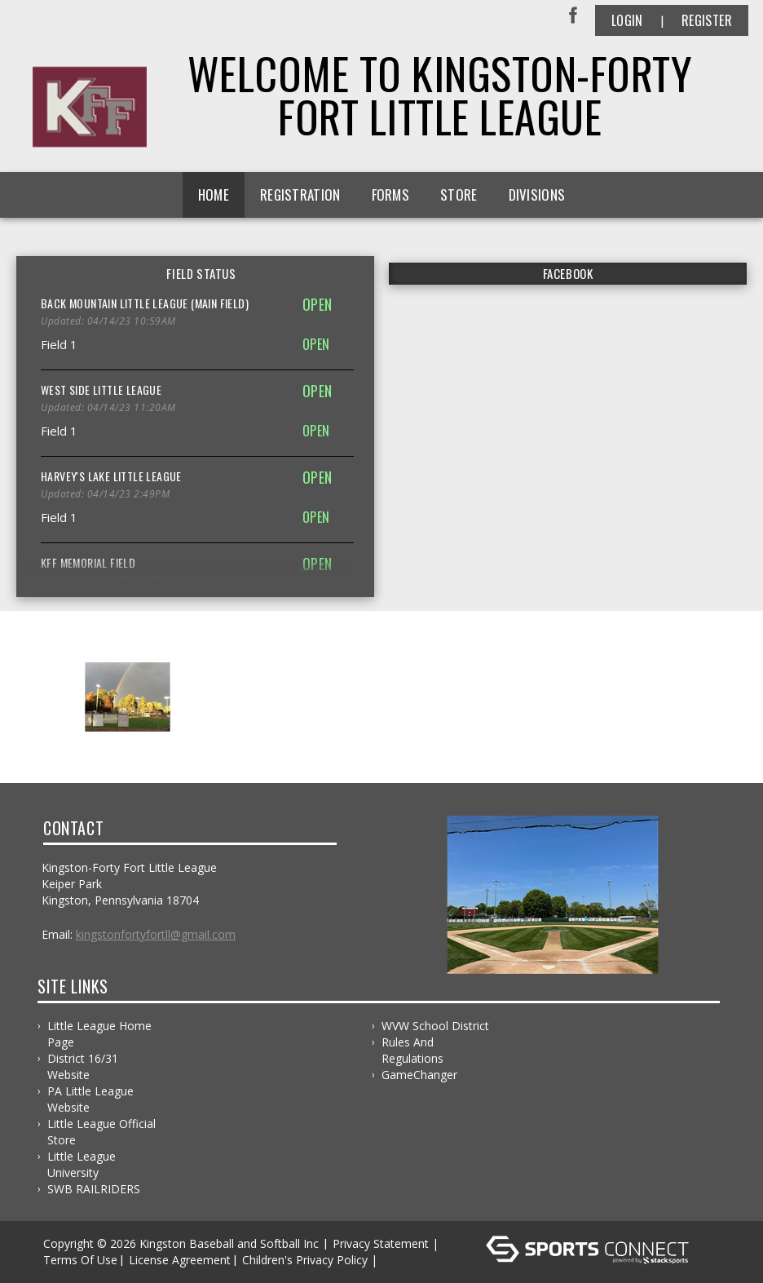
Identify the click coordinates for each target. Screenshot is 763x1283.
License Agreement (180, 1260)
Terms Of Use (80, 1260)
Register (706, 20)
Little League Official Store (101, 1132)
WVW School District (435, 1025)
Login (627, 20)
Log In (404, 1260)
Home (213, 194)
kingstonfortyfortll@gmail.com (156, 934)
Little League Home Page (99, 1034)
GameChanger (419, 1074)
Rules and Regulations (412, 1050)
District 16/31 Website (82, 1066)
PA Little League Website (90, 1099)
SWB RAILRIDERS (93, 1189)
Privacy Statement (381, 1243)
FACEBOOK (568, 273)
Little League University (81, 1164)
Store (459, 194)
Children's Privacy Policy (305, 1260)
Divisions (537, 194)
